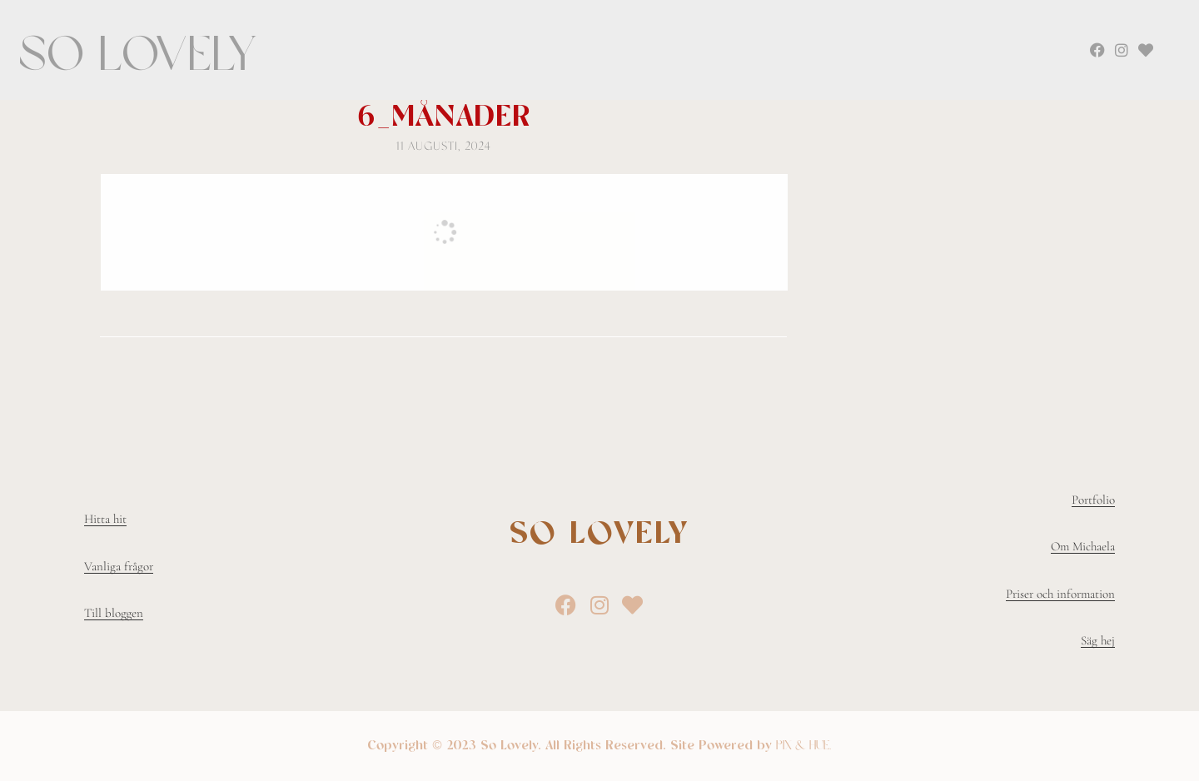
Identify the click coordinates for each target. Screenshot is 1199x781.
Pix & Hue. (804, 745)
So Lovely (138, 53)
